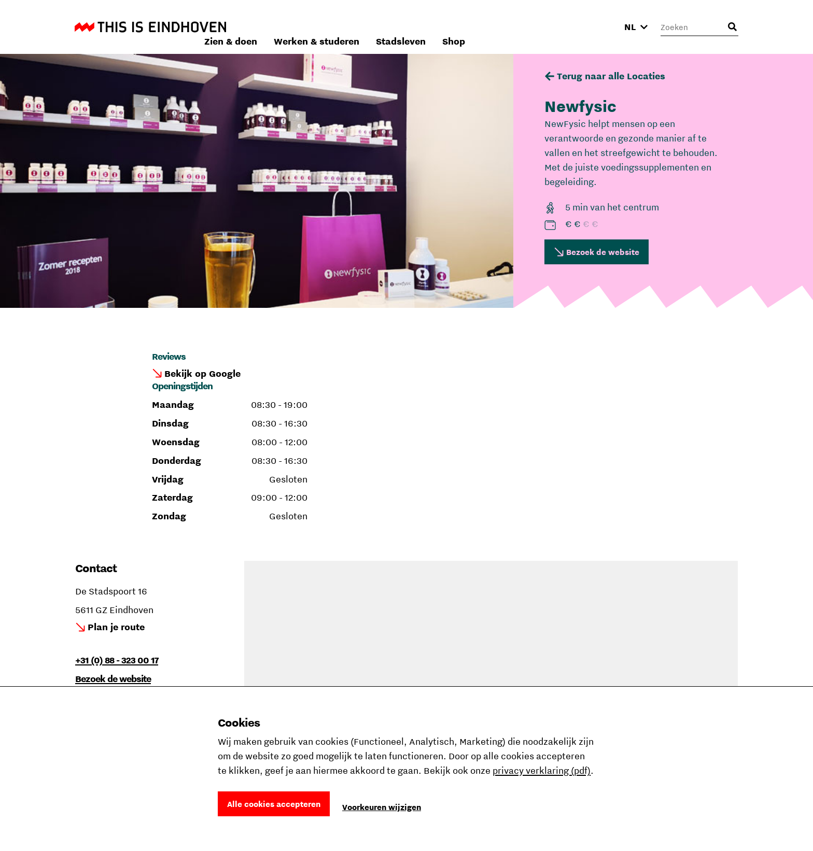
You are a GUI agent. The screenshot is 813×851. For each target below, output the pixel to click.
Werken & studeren (455, 27)
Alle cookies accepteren (273, 804)
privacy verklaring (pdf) (542, 770)
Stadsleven (539, 27)
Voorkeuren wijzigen (381, 807)
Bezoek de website (602, 252)
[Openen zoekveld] (732, 27)
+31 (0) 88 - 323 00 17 (116, 660)
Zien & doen (369, 27)
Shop (592, 27)
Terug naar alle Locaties (611, 75)
